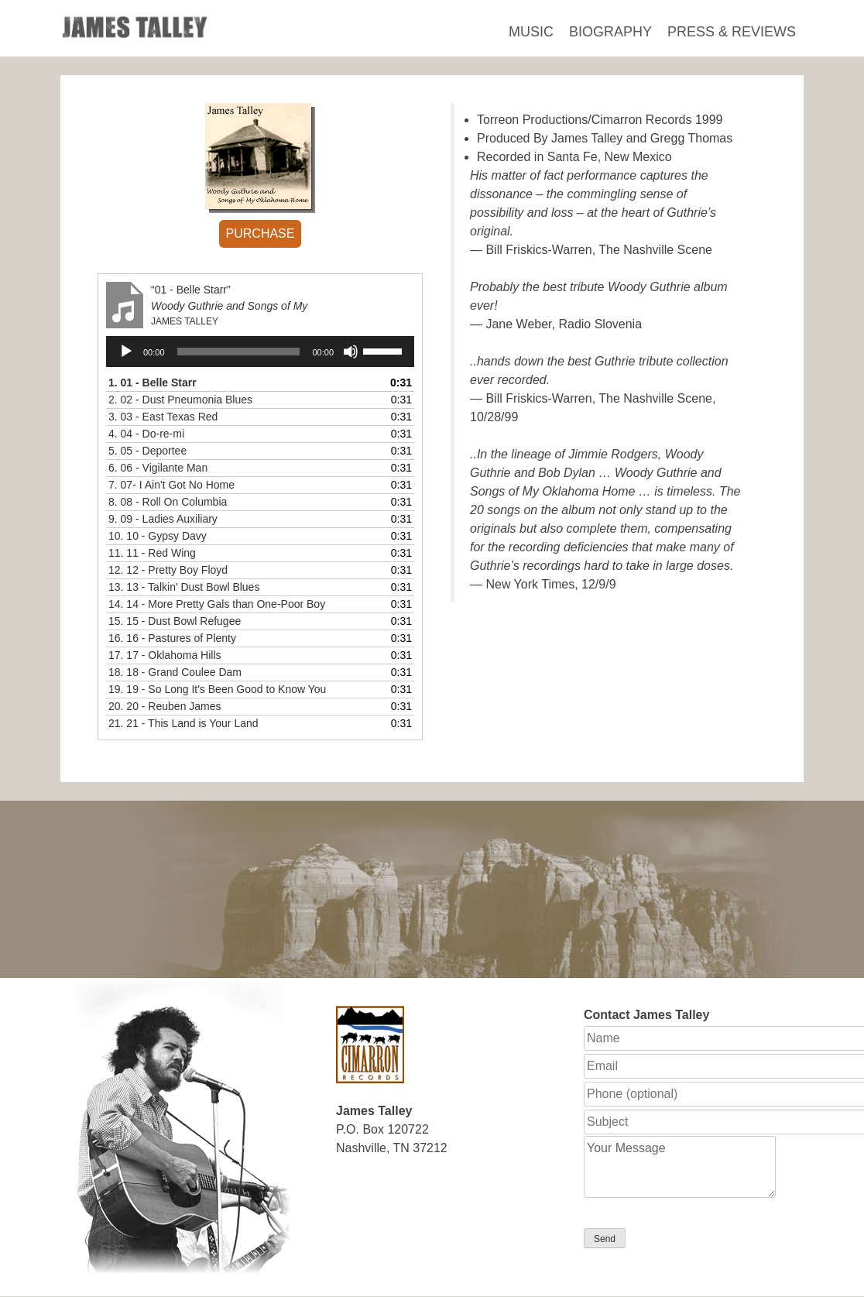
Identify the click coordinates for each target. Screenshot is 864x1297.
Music (531, 31)
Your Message (680, 1167)
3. (163, 416)
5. (147, 450)
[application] (260, 351)
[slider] (238, 351)
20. (164, 706)
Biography (610, 31)
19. (217, 689)
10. (157, 536)
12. (168, 570)
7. (171, 485)
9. (163, 519)
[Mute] (350, 351)
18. (175, 672)
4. (146, 433)
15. (174, 621)
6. (157, 467)
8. (167, 502)
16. (172, 638)
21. (183, 723)
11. (152, 553)
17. (164, 655)
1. (152, 382)
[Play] (126, 351)
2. (180, 399)
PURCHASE (260, 233)
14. (216, 604)
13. (183, 587)
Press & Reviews (731, 31)
